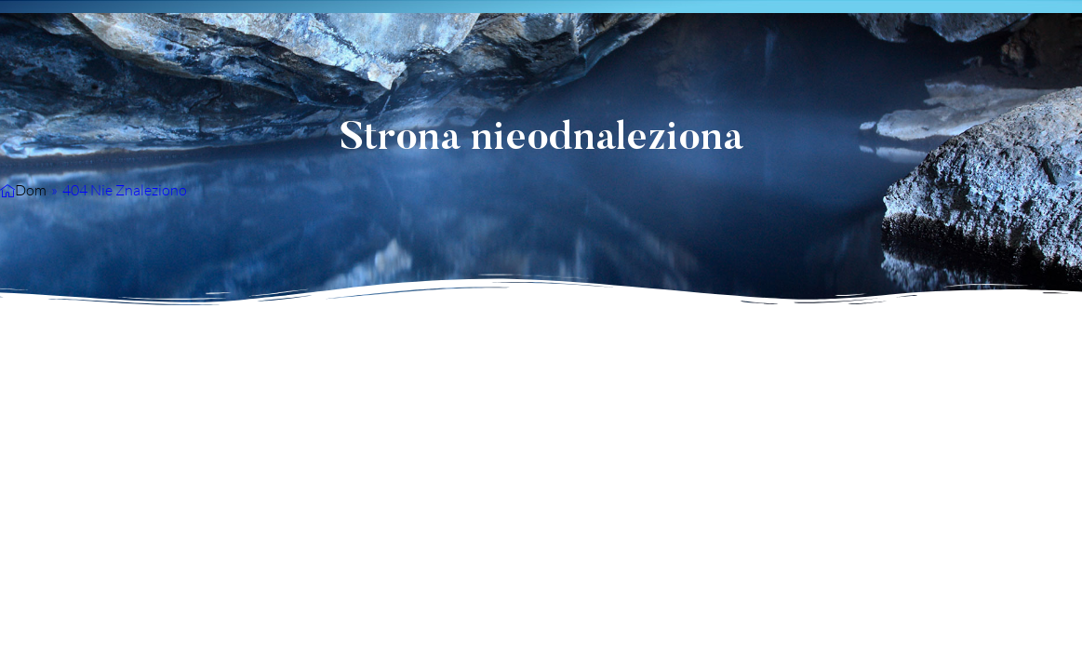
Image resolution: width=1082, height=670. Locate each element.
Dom (31, 190)
